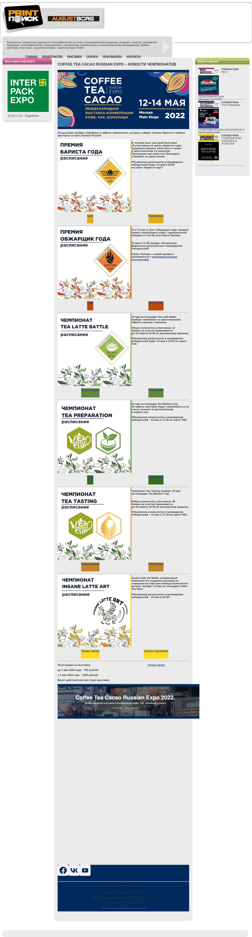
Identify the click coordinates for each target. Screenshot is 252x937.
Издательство (52, 56)
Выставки (74, 56)
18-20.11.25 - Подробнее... (24, 115)
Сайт (90, 215)
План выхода (112, 56)
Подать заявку (90, 389)
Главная (31, 56)
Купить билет (156, 665)
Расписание (156, 215)
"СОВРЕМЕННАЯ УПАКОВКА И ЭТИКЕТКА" (231, 139)
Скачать (92, 56)
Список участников (156, 650)
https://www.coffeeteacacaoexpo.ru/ (123, 907)
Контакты (133, 56)
